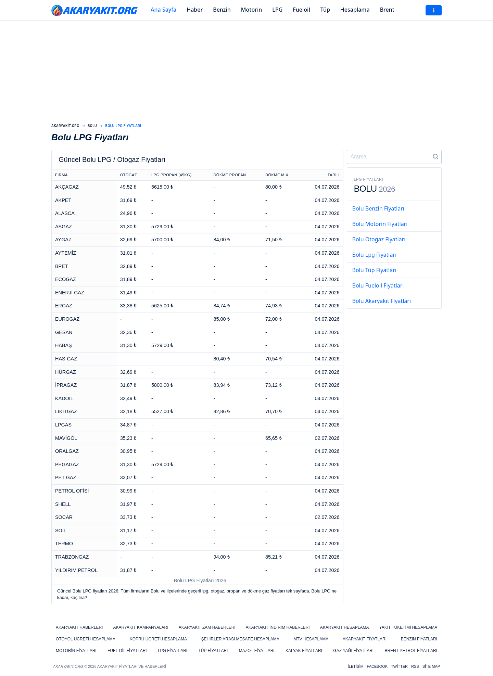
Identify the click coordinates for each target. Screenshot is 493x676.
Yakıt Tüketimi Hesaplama (408, 627)
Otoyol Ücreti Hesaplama (85, 639)
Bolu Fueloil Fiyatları (378, 285)
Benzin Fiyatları (419, 639)
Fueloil (301, 9)
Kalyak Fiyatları (304, 650)
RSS (415, 666)
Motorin (251, 9)
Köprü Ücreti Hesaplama (158, 639)
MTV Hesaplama (310, 639)
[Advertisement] (246, 73)
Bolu (92, 126)
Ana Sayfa (163, 9)
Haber (195, 9)
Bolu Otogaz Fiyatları (379, 239)
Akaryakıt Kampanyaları (140, 627)
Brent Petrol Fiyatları (410, 650)
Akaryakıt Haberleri (79, 627)
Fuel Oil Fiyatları (127, 650)
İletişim (356, 666)
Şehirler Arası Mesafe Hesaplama (240, 639)
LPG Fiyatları (172, 650)
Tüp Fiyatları (213, 650)
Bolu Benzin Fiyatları (378, 208)
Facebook (377, 666)
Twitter (399, 666)
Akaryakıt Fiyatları (365, 639)
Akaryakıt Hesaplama (344, 627)
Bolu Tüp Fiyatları (374, 270)
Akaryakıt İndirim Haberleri (278, 627)
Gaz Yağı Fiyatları (353, 650)
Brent (387, 9)
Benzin (222, 9)
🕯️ (433, 10)
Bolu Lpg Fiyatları (374, 254)
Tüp (325, 9)
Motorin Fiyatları (76, 650)
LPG (277, 9)
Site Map (431, 666)
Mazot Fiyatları (257, 650)
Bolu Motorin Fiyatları (380, 224)
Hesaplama (355, 9)
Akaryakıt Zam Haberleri (207, 627)
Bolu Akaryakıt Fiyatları (381, 301)
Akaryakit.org (65, 126)
